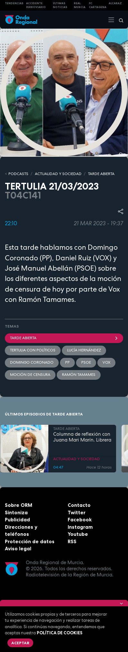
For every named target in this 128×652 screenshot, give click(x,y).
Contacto (79, 505)
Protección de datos (29, 541)
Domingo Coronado (32, 362)
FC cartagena (97, 5)
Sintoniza (16, 512)
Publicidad (17, 520)
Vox (106, 362)
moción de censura (30, 374)
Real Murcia (79, 5)
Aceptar (20, 642)
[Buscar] (119, 19)
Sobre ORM (18, 505)
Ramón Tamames (78, 374)
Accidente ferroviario (36, 5)
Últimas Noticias (60, 5)
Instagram (80, 527)
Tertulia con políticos (32, 350)
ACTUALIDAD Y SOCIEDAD (58, 173)
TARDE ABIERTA (101, 173)
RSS (72, 541)
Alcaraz (115, 3)
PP (67, 362)
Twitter (76, 512)
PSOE (86, 362)
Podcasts (18, 173)
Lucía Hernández (84, 350)
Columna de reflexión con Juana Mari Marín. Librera (82, 437)
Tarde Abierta (64, 337)
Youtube (78, 534)
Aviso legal (18, 548)
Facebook (80, 520)
